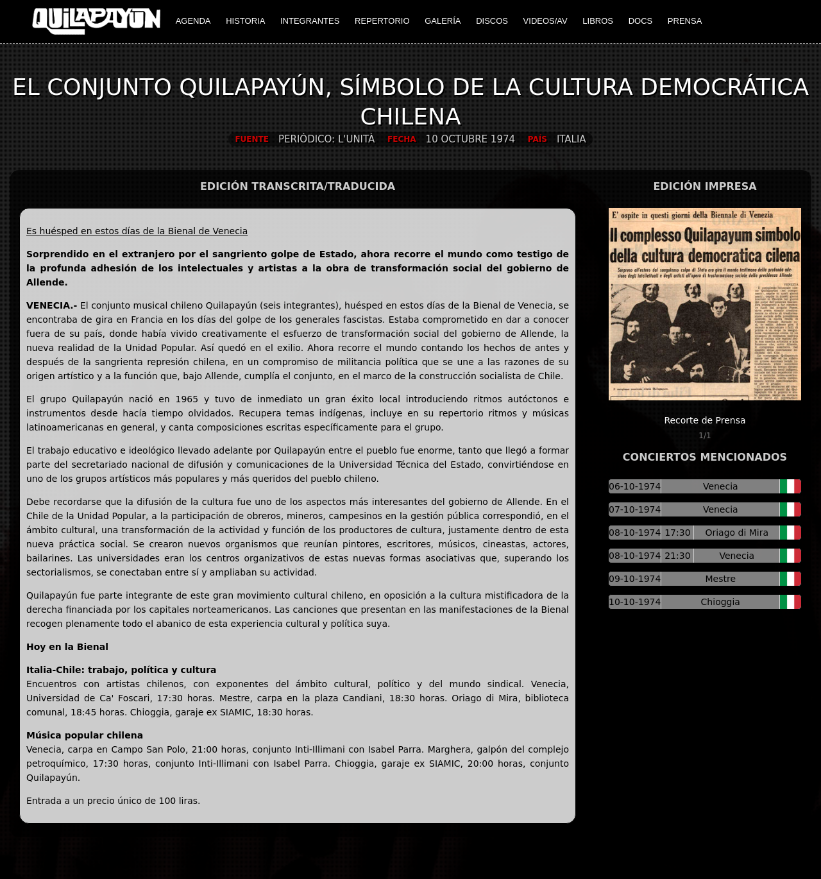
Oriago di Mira (736, 532)
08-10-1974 (635, 532)
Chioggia (720, 602)
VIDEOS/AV (545, 21)
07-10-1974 (635, 509)
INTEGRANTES (309, 21)
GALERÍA (443, 21)
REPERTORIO (382, 21)
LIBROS (597, 21)
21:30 (677, 555)
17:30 (677, 532)
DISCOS (492, 21)
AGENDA (193, 21)
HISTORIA (245, 21)
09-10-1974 (635, 579)
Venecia (720, 486)
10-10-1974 (635, 602)
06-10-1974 (635, 486)
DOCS (641, 21)
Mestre (721, 579)
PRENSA (685, 21)
